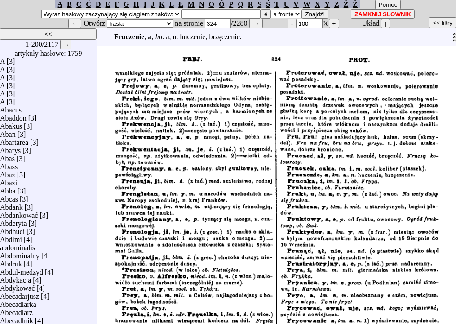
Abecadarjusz (19, 294)
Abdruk (11, 262)
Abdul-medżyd (21, 270)
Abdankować (19, 213)
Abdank (11, 205)
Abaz (7, 172)
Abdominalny (20, 253)
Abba (8, 189)
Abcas (9, 197)
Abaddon (13, 116)
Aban (8, 132)
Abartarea (14, 140)
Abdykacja (15, 278)
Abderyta (13, 221)
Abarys (10, 148)
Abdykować (17, 286)
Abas (7, 156)
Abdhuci (12, 229)
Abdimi (11, 237)
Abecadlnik (16, 318)
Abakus (11, 124)
